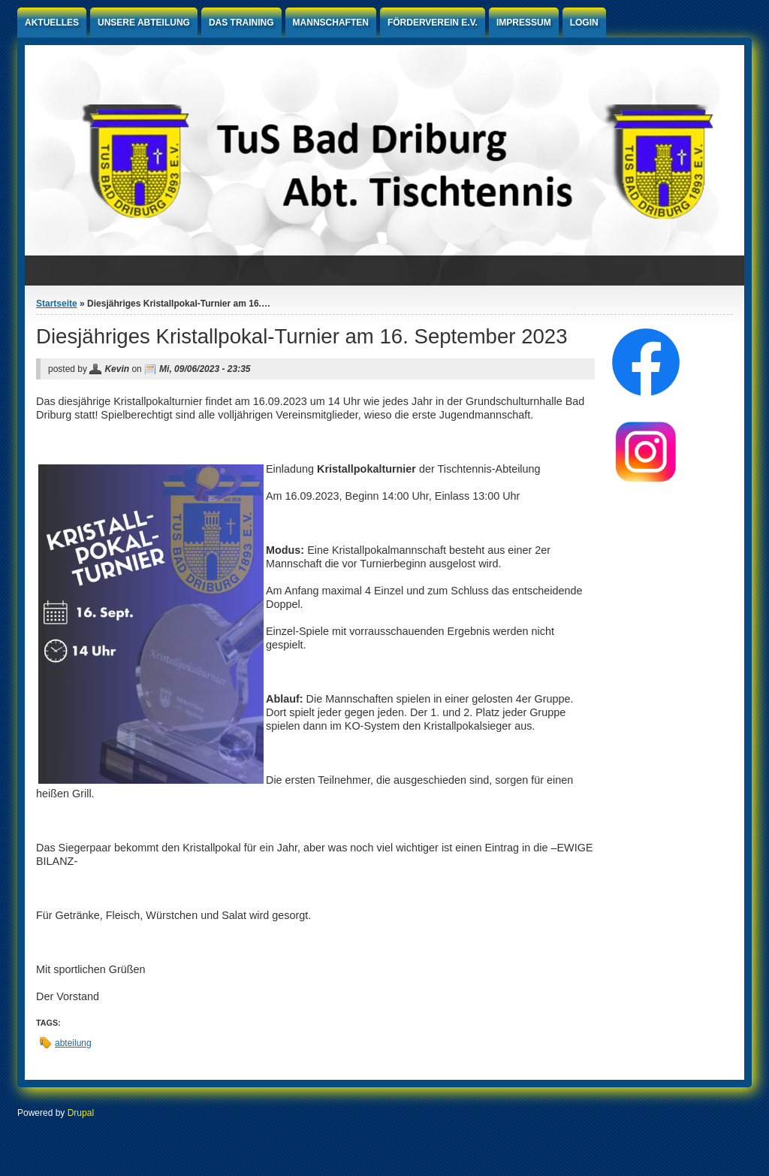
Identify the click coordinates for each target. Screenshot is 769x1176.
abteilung (73, 1043)
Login (584, 22)
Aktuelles (52, 22)
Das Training (241, 22)
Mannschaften (331, 22)
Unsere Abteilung (144, 22)
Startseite (56, 303)
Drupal (81, 1113)
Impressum (523, 22)
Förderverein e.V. (433, 22)
